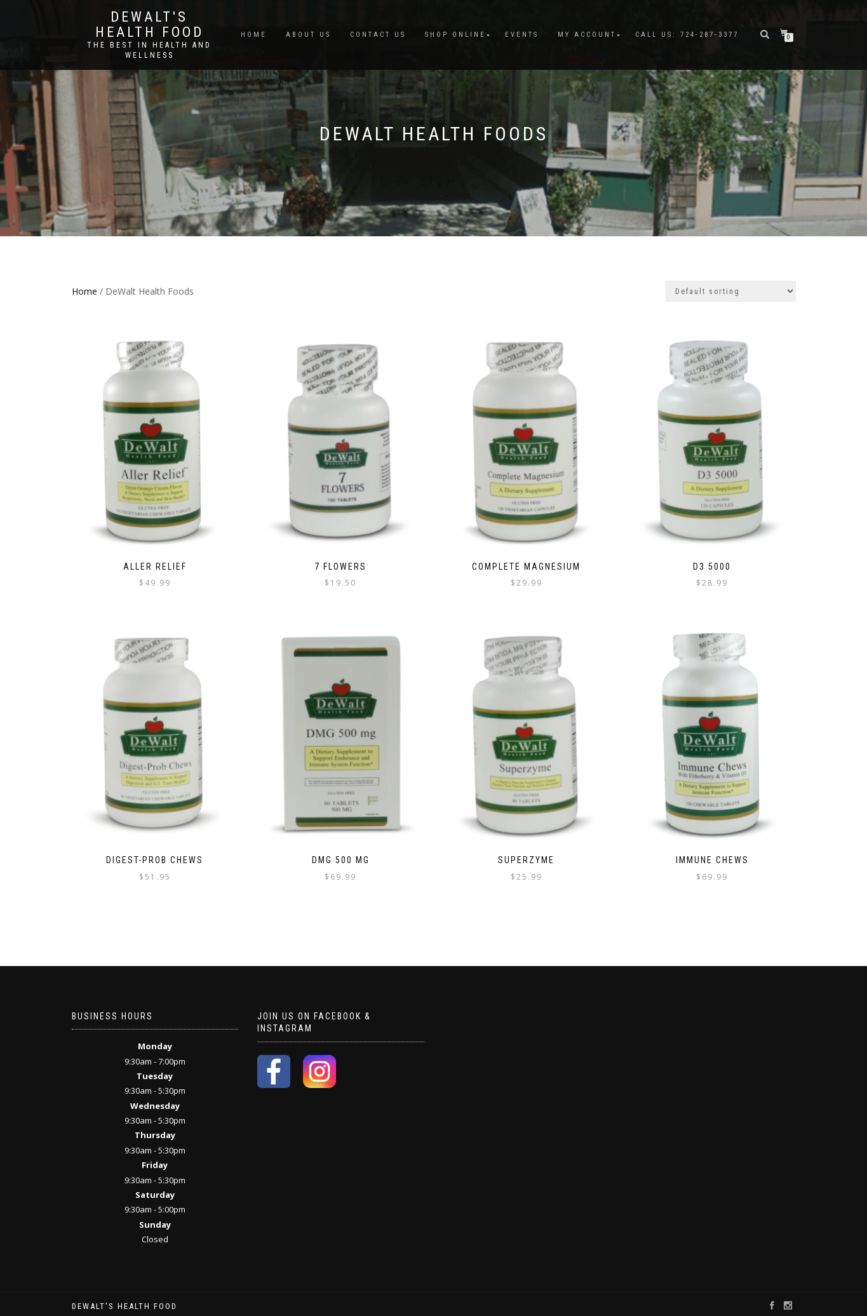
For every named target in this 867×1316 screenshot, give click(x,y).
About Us (308, 34)
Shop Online (455, 34)
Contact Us (378, 34)
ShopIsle (87, 1304)
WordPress (156, 1304)
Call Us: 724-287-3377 (687, 34)
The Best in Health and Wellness (149, 50)
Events (522, 34)
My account (587, 34)
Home (254, 34)
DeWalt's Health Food (149, 25)
